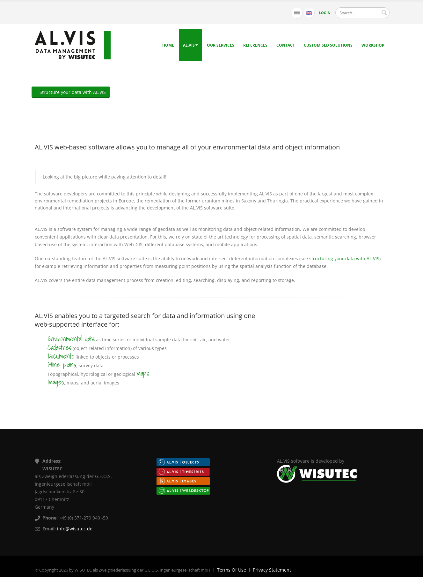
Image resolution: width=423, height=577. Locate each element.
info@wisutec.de (74, 529)
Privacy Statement (272, 570)
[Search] (362, 12)
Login (325, 12)
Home (168, 45)
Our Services (220, 45)
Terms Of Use (231, 570)
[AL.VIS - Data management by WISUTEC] (73, 44)
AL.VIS (190, 45)
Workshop (372, 45)
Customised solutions (328, 45)
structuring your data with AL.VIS (344, 258)
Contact (285, 45)
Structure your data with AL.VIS (71, 92)
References (255, 45)
